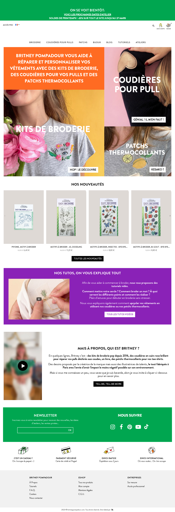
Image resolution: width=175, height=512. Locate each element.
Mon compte (161, 29)
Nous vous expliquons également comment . (120, 304)
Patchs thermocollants (137, 149)
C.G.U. (81, 494)
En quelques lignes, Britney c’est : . (108, 357)
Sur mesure (132, 482)
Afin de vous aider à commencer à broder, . (120, 284)
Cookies (32, 494)
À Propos (33, 482)
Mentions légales (85, 490)
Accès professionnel (135, 486)
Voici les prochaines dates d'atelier (87, 14)
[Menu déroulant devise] (18, 24)
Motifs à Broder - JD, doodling (66, 247)
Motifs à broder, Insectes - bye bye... (108, 247)
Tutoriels (33, 486)
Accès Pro (8, 25)
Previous (5, 216)
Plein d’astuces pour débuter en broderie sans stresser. (119, 298)
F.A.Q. (32, 490)
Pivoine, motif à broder (24, 247)
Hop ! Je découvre (83, 170)
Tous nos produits (85, 482)
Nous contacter (36, 498)
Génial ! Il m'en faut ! (148, 120)
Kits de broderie (53, 129)
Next (170, 216)
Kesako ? (157, 170)
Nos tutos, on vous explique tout (87, 273)
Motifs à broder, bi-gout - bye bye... (151, 247)
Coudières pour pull (137, 85)
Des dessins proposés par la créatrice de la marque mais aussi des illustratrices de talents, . (108, 366)
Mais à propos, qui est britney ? (108, 348)
